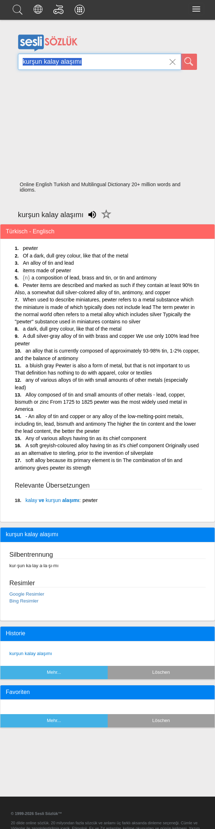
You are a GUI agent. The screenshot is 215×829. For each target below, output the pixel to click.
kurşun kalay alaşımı (30, 653)
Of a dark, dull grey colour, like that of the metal (75, 256)
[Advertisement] (107, 127)
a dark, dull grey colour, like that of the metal (72, 329)
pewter (30, 248)
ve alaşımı (52, 500)
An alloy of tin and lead (48, 263)
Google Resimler (26, 594)
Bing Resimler (24, 601)
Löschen (161, 672)
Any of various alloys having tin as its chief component (86, 438)
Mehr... (54, 672)
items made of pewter (47, 270)
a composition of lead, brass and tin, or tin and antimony (94, 278)
